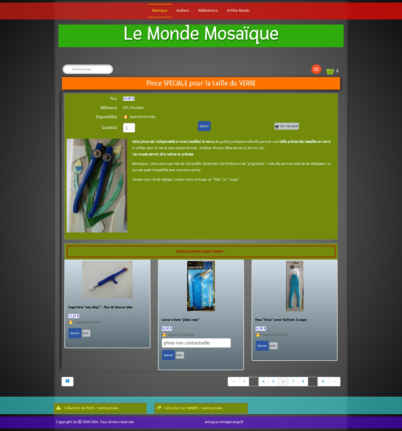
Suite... (86, 333)
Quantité (109, 127)
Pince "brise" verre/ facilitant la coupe (280, 320)
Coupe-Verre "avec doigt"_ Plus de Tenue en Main (100, 307)
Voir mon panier (287, 126)
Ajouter (204, 126)
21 (323, 381)
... (254, 381)
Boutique (159, 10)
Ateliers (183, 10)
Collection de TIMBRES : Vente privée (189, 408)
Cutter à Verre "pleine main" (181, 320)
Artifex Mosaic (238, 10)
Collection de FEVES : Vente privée (87, 408)
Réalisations (208, 10)
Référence (108, 107)
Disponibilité (106, 117)
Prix (113, 98)
